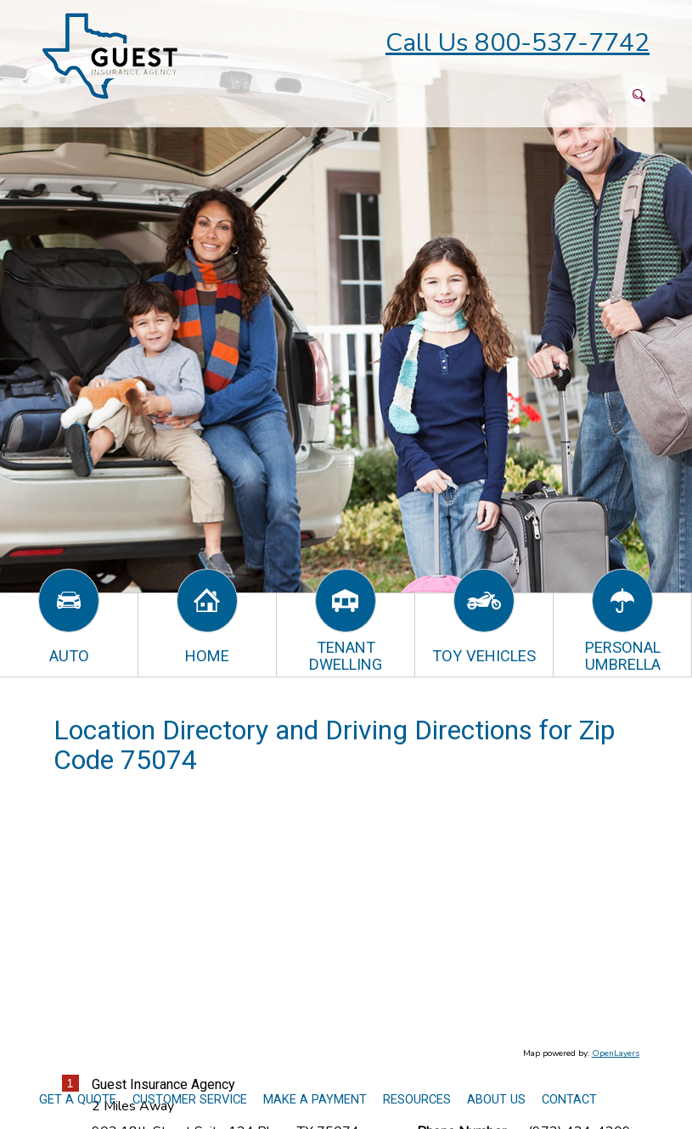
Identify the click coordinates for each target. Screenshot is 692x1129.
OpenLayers (615, 1053)
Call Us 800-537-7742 (517, 42)
